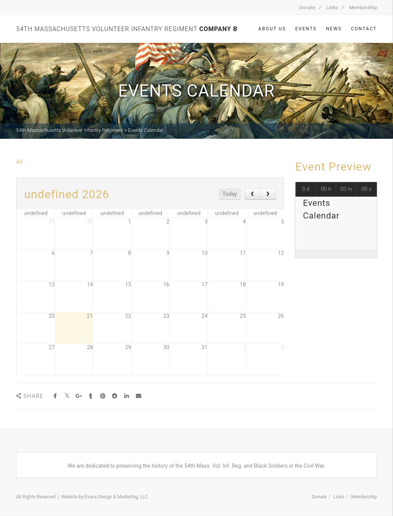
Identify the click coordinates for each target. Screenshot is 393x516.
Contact (364, 28)
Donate (307, 7)
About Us (272, 28)
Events (306, 28)
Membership (363, 7)
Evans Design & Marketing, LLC (116, 497)
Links (332, 7)
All (19, 162)
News (334, 28)
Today (230, 194)
